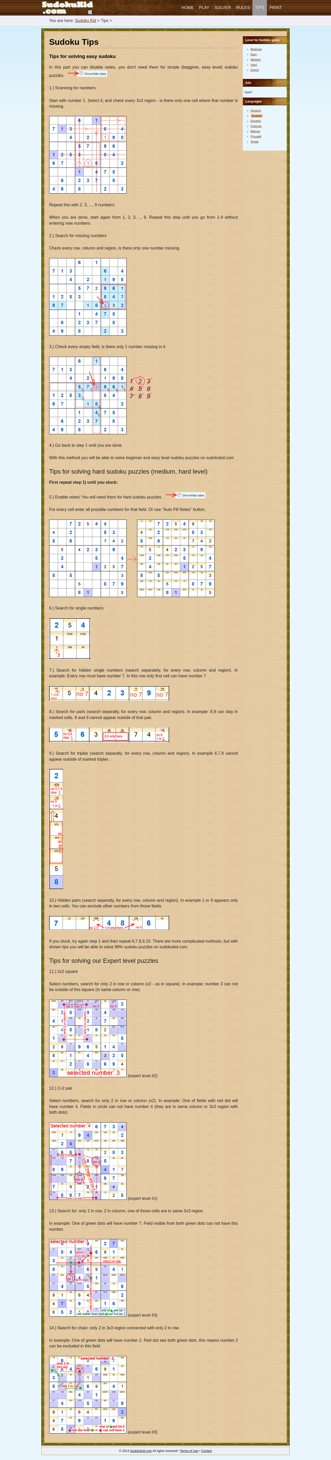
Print (275, 7)
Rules (243, 7)
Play (204, 7)
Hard (254, 64)
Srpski (255, 141)
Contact (206, 1451)
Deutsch (256, 110)
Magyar (255, 131)
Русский (256, 136)
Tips (259, 7)
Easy (254, 54)
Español (256, 120)
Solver (222, 7)
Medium (256, 59)
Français (256, 126)
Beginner (256, 49)
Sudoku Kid (85, 20)
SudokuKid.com (141, 1451)
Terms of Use (189, 1451)
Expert (255, 69)
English (257, 115)
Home (188, 7)
